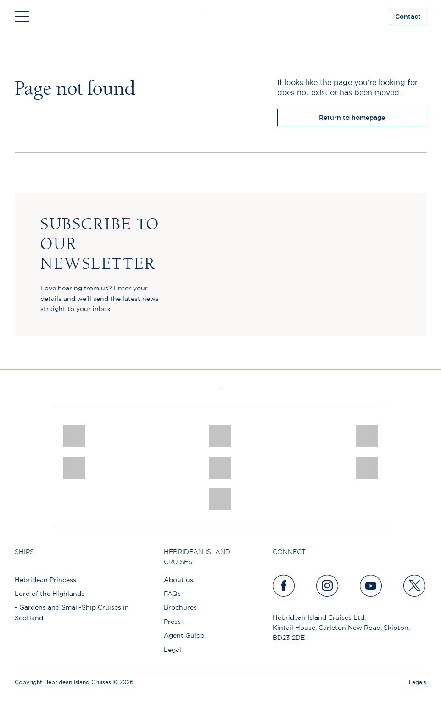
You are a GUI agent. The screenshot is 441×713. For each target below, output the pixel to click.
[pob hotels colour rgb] (74, 468)
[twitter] (414, 586)
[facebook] (284, 586)
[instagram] (327, 586)
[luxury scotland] (220, 468)
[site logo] (220, 16)
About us (178, 580)
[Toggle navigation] (22, 16)
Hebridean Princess (45, 580)
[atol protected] (220, 499)
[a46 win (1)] (366, 436)
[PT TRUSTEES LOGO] (366, 468)
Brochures (180, 607)
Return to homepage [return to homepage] (352, 117)
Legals (417, 682)
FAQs (172, 593)
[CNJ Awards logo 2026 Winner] (74, 436)
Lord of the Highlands (49, 593)
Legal (172, 649)
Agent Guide (184, 635)
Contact (408, 16)
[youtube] (371, 586)
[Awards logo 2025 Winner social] (220, 436)
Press (172, 621)
